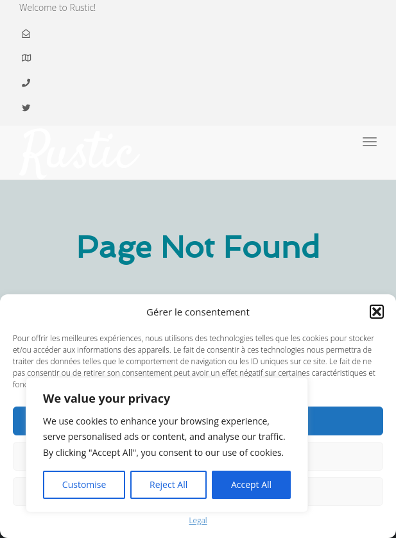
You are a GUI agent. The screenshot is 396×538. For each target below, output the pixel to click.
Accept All (251, 484)
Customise (84, 484)
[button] (376, 311)
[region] (167, 445)
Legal (198, 520)
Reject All (168, 484)
